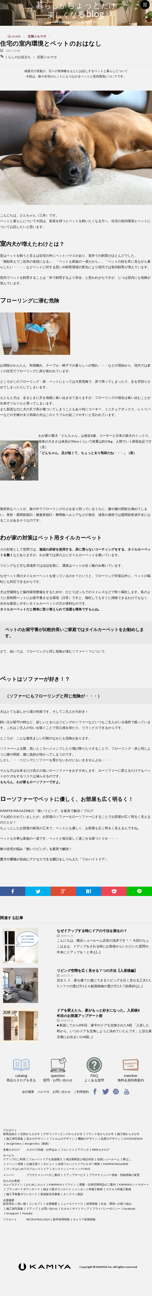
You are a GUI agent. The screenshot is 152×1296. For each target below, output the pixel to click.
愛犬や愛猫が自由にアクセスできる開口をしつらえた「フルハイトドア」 (54, 859)
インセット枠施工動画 (89, 1189)
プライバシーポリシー (106, 1208)
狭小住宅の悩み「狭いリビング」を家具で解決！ (36, 849)
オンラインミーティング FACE (71, 1169)
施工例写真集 (14, 1138)
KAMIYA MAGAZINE (115, 1164)
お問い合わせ (61, 1092)
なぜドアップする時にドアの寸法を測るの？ (92, 931)
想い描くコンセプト (30, 1203)
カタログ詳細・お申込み (41, 1149)
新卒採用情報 (61, 1219)
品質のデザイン (110, 1138)
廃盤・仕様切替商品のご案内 (97, 1184)
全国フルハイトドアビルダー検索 (79, 1164)
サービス (8, 1155)
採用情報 (92, 1203)
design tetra (13, 1143)
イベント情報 (14, 1164)
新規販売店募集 (50, 1194)
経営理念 (8, 1203)
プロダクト (10, 1130)
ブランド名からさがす (100, 1134)
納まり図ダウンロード (57, 1189)
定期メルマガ (47, 57)
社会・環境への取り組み (116, 1203)
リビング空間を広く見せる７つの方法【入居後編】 (97, 970)
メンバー (8, 1175)
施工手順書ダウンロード (21, 1194)
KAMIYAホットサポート (134, 1184)
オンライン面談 (73, 1194)
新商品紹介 (10, 1134)
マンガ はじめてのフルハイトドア (27, 1169)
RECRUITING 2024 (38, 1219)
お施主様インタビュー (40, 1164)
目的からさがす (30, 1134)
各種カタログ (11, 1149)
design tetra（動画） (38, 1143)
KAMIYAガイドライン (62, 1184)
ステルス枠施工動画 (118, 1189)
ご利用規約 (81, 1092)
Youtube (27, 1213)
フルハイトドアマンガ (75, 1149)
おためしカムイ (36, 1184)
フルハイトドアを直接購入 (45, 1159)
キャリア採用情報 (84, 1219)
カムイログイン (13, 1184)
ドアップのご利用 (14, 1159)
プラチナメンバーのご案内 (43, 1175)
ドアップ (32, 1208)
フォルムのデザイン (62, 1138)
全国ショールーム (108, 1159)
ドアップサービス (74, 1175)
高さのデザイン (36, 1138)
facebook (129, 1208)
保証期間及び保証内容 (80, 1159)
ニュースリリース (72, 1203)
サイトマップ (80, 1208)
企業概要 (8, 1200)
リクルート (10, 1219)
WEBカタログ (100, 1149)
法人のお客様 (11, 1180)
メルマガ (43, 1092)
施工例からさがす (128, 1134)
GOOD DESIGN (133, 1138)
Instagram (12, 1213)
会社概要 (28, 1092)
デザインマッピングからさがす (63, 1134)
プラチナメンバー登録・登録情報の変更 (114, 1175)
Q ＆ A (65, 1208)
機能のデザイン (88, 1138)
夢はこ (127, 1159)
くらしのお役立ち (18, 57)
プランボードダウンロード (23, 1189)
